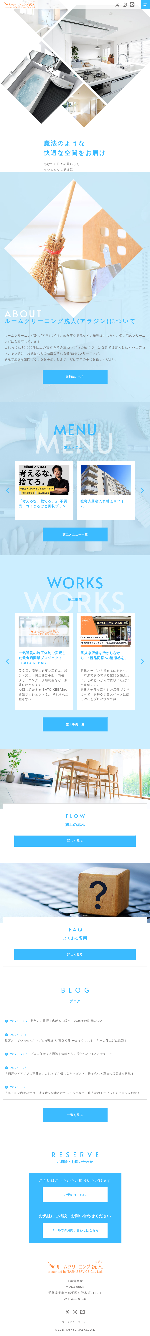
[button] (7, 490)
